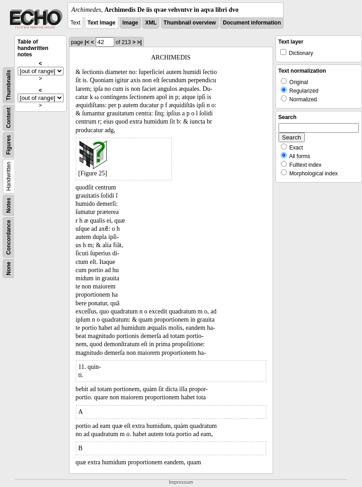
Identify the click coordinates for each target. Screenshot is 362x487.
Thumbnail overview (190, 23)
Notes (8, 205)
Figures (8, 144)
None (8, 268)
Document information (252, 23)
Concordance (8, 237)
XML (151, 23)
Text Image (102, 23)
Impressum (181, 482)
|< (87, 42)
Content (8, 118)
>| (139, 42)
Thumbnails (8, 85)
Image (130, 23)
